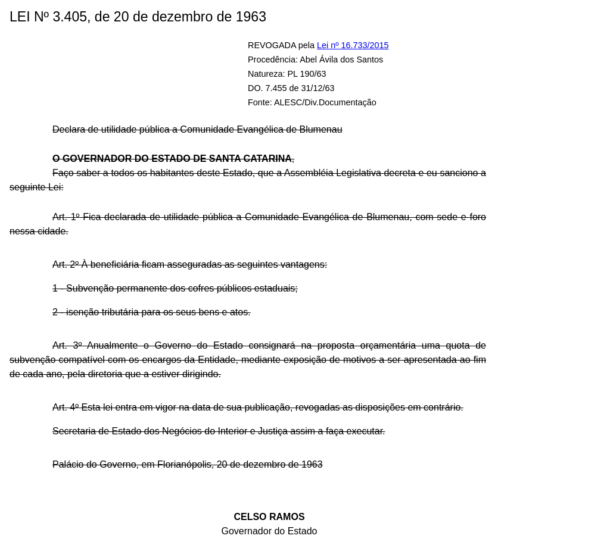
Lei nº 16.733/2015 (353, 45)
